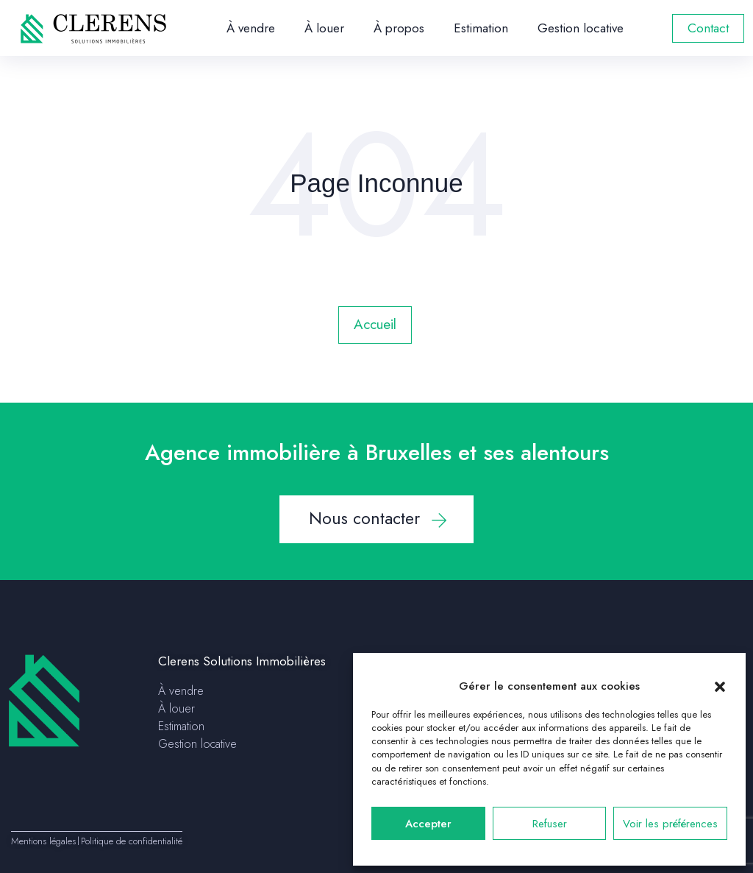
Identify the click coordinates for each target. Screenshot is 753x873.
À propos (399, 28)
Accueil (375, 324)
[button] (720, 686)
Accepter (428, 824)
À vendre (250, 28)
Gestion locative (581, 28)
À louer (324, 28)
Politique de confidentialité (131, 841)
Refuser (549, 824)
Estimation (481, 28)
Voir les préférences (670, 824)
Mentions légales (43, 841)
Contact (708, 28)
